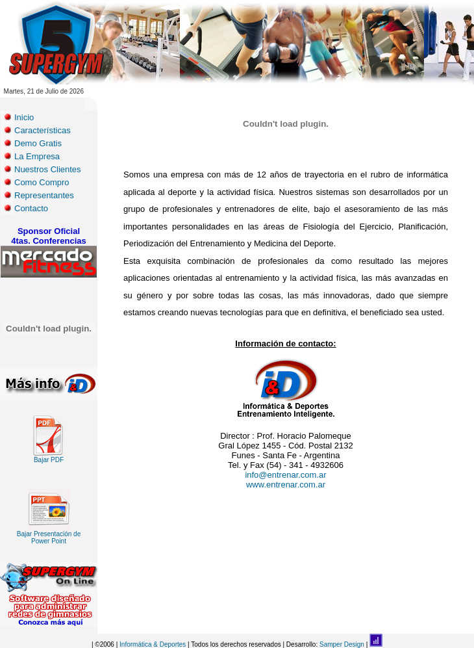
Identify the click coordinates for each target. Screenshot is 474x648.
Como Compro (41, 182)
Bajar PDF (48, 456)
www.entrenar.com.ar (285, 484)
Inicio (24, 117)
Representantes (44, 195)
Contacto (31, 208)
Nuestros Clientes (47, 169)
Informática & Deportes (152, 644)
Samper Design (341, 644)
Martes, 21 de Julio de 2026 (44, 91)
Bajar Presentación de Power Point (49, 535)
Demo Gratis (38, 143)
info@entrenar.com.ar (285, 475)
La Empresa (37, 156)
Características (42, 130)
